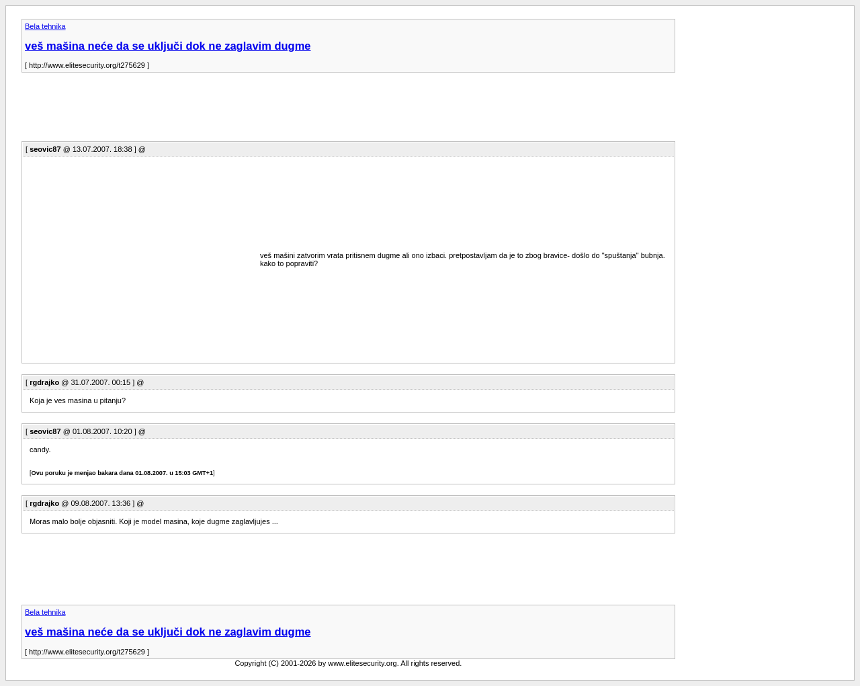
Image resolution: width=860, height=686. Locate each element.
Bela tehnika (45, 26)
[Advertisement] (266, 111)
